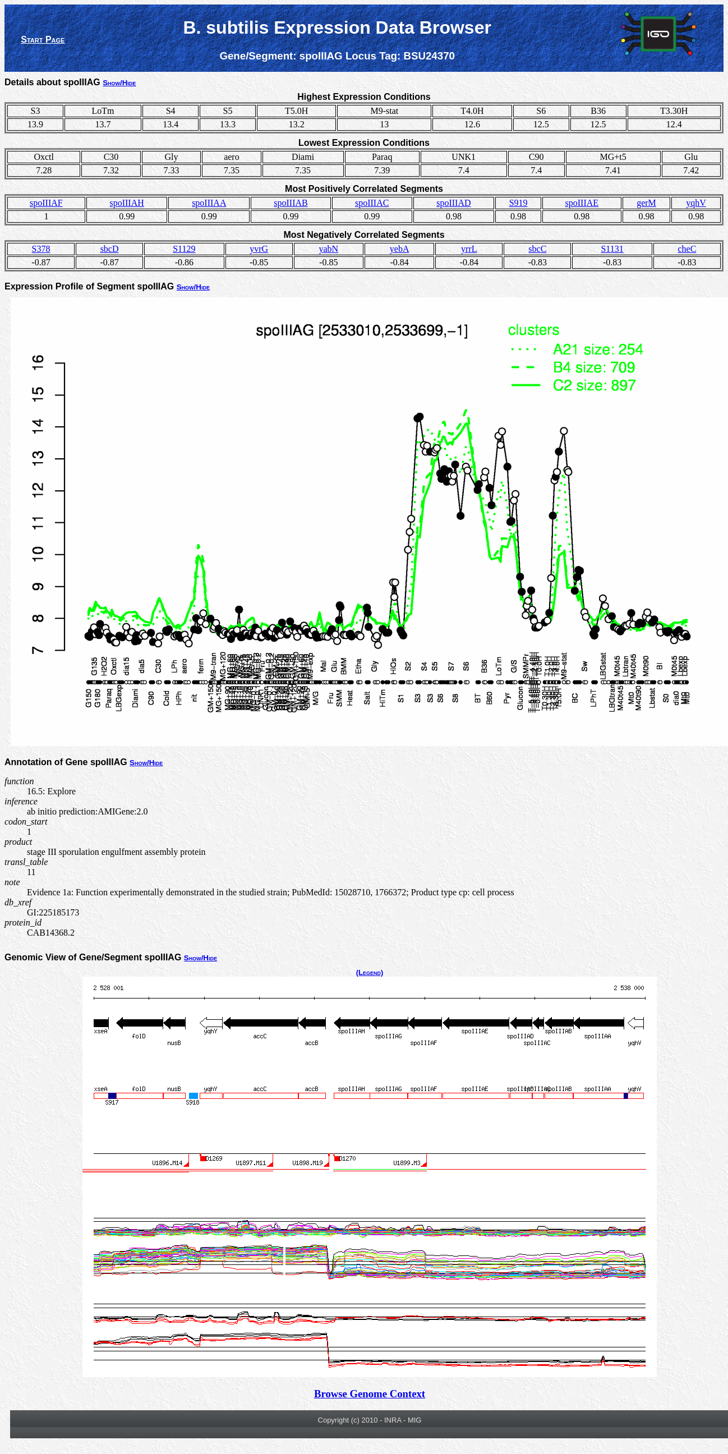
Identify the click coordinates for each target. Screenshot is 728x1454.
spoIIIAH (126, 203)
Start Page (42, 39)
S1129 (184, 249)
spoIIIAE (582, 203)
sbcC (537, 249)
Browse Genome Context (369, 1394)
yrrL (469, 249)
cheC (687, 249)
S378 (41, 249)
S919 (518, 203)
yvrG (259, 249)
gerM (646, 203)
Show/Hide (119, 83)
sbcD (109, 249)
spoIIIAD (453, 203)
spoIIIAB (290, 203)
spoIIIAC (372, 203)
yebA (399, 249)
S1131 (612, 249)
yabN (328, 249)
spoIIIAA (209, 203)
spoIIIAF (46, 203)
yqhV (696, 203)
